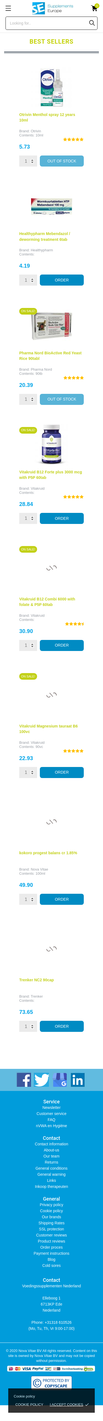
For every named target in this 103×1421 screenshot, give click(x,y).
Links (51, 1180)
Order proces (51, 1247)
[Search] (92, 23)
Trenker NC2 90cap (36, 980)
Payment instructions (51, 1253)
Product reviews (51, 1241)
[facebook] (23, 1079)
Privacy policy (51, 1205)
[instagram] (59, 1079)
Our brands (51, 1217)
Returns (51, 1162)
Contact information (51, 1144)
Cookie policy (29, 1404)
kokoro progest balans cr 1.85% (48, 853)
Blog (51, 1259)
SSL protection (51, 1229)
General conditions (51, 1168)
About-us (51, 1150)
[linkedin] (77, 1079)
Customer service (51, 1113)
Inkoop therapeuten (51, 1186)
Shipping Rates (51, 1223)
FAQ (51, 1119)
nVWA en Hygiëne (51, 1126)
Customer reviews (51, 1235)
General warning (51, 1174)
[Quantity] (28, 161)
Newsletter (51, 1107)
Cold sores (51, 1265)
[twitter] (41, 1079)
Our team (51, 1156)
